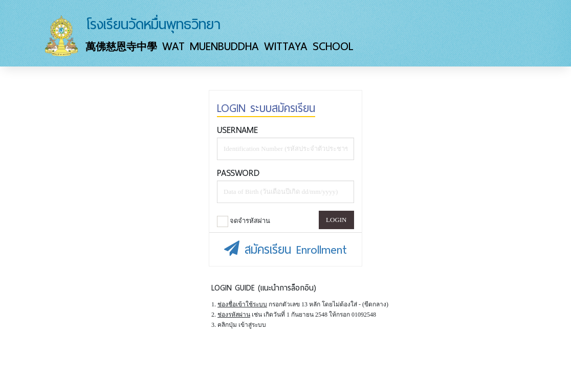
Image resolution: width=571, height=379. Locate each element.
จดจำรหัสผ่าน (243, 221)
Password (238, 173)
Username (237, 130)
